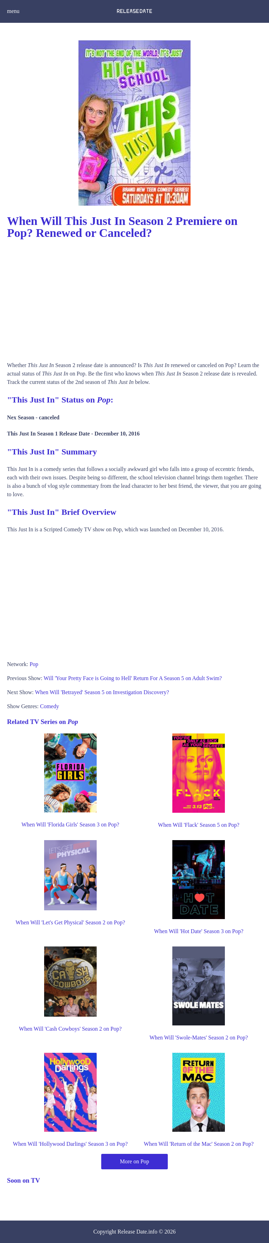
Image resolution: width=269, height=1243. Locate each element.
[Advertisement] (134, 298)
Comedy (49, 706)
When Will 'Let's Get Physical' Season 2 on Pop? (70, 922)
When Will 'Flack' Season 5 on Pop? (198, 825)
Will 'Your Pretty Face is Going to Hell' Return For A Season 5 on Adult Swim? (133, 678)
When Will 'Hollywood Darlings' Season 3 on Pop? (70, 1144)
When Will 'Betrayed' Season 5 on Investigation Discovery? (102, 692)
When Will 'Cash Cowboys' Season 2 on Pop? (70, 1029)
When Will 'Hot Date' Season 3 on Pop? (198, 931)
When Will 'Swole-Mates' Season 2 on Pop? (199, 1038)
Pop (33, 664)
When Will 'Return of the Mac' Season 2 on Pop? (199, 1144)
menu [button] (13, 11)
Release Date (132, 1232)
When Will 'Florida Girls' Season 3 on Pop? (70, 824)
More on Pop (134, 1161)
